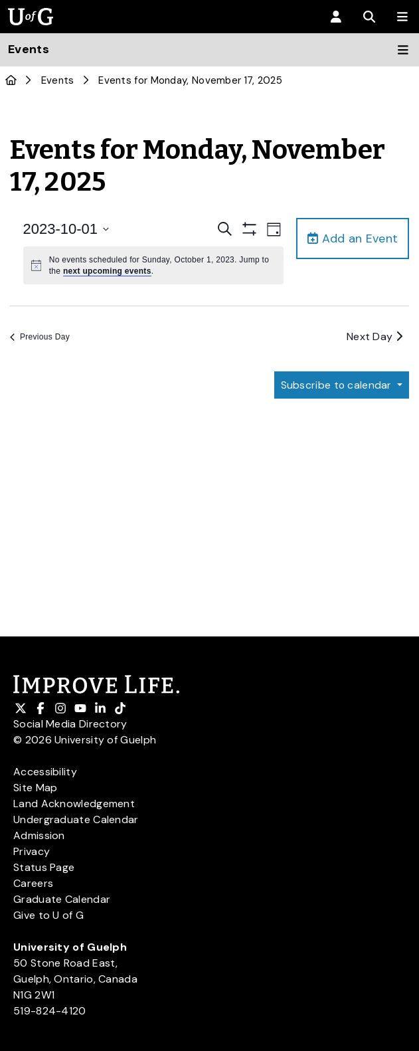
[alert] (153, 265)
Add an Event (352, 238)
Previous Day (40, 336)
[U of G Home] (11, 80)
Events (57, 80)
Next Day (374, 336)
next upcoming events (107, 271)
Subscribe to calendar (337, 385)
